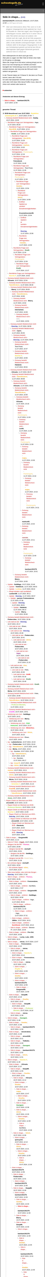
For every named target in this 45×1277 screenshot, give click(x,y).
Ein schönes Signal (14, 863)
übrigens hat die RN (15, 844)
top (9, 742)
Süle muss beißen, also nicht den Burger (22, 872)
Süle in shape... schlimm (16, 877)
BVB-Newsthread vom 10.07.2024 (17, 113)
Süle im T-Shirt (13, 842)
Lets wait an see (13, 622)
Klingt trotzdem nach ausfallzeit (20, 591)
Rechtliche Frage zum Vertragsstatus (20, 122)
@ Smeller (20, 23)
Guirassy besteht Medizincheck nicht (19, 118)
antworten (8, 90)
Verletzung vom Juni (15, 714)
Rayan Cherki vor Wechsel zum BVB (19, 800)
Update (10, 584)
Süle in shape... (11, 837)
